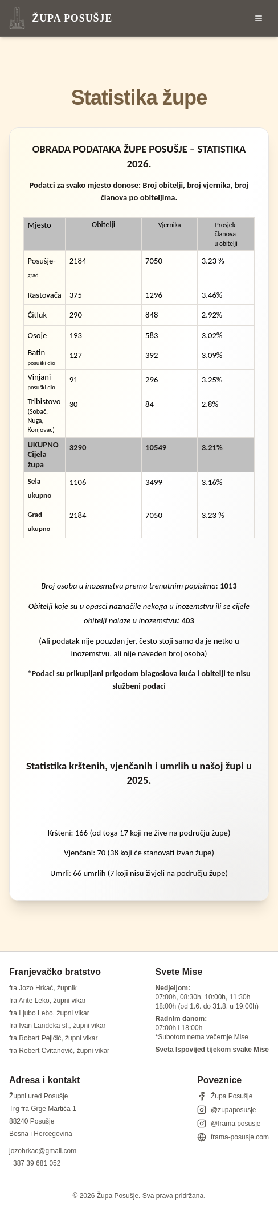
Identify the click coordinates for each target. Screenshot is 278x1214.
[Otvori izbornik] (258, 18)
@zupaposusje (226, 1109)
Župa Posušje (224, 1096)
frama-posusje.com (233, 1137)
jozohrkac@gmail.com (42, 1151)
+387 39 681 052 (34, 1163)
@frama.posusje (229, 1123)
